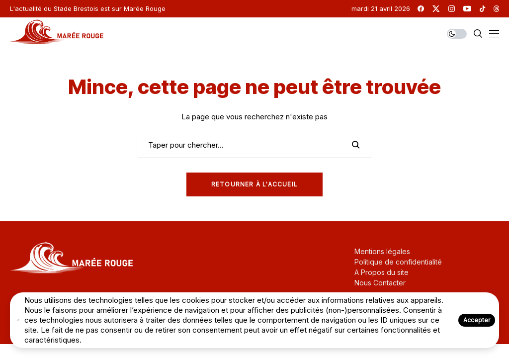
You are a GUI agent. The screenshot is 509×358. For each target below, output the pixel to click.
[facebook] (421, 8)
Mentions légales (382, 251)
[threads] (496, 8)
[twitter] (435, 8)
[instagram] (451, 8)
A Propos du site (381, 272)
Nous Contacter (380, 282)
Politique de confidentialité (398, 262)
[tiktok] (482, 8)
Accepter (476, 320)
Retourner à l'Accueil (254, 184)
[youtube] (467, 8)
